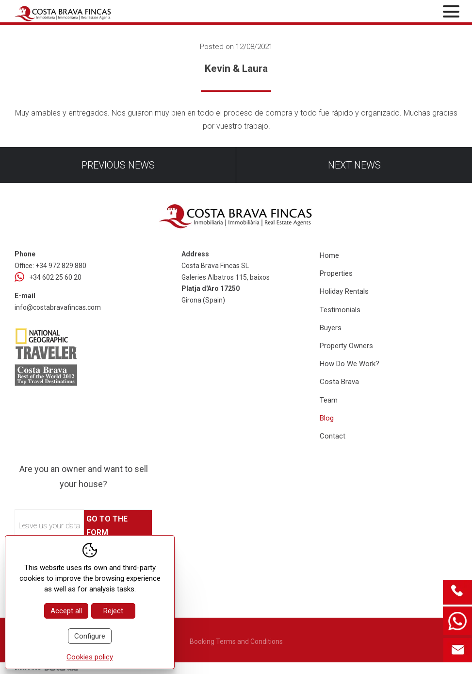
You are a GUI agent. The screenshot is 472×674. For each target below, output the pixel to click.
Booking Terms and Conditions (236, 641)
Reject (113, 611)
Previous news (118, 165)
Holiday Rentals (344, 291)
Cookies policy (89, 657)
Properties (336, 273)
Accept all (66, 611)
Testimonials (340, 309)
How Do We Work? (349, 363)
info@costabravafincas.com (58, 307)
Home (329, 255)
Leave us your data (49, 525)
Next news (354, 165)
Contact (332, 436)
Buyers (331, 327)
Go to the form (107, 525)
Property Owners (346, 345)
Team (329, 400)
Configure (89, 636)
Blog (327, 418)
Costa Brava (339, 381)
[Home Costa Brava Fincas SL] (87, 12)
